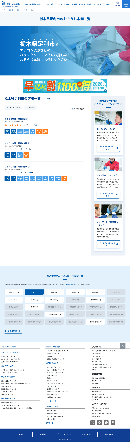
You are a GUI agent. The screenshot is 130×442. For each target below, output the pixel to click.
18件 (36, 125)
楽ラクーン (95, 400)
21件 (31, 149)
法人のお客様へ (96, 411)
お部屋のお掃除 (52, 363)
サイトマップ (86, 434)
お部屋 (89, 4)
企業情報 (43, 434)
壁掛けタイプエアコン (8, 356)
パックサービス (56, 4)
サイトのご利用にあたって (100, 364)
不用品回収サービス (98, 394)
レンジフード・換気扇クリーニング (57, 351)
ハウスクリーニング (8, 346)
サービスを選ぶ (14, 108)
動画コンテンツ (96, 381)
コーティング (98, 4)
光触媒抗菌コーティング (54, 413)
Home (21, 434)
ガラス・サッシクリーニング (55, 383)
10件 (21, 149)
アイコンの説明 (79, 109)
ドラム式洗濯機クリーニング (10, 405)
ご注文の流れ (96, 356)
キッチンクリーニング (53, 353)
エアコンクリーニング (9, 352)
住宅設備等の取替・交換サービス (102, 397)
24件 (30, 172)
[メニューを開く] (126, 4)
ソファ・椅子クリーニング (55, 373)
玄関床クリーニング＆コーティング (57, 392)
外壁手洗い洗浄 (51, 411)
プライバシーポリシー (65, 434)
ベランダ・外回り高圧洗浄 (55, 416)
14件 (25, 125)
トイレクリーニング (7, 392)
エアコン (46, 4)
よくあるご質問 (96, 362)
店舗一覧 (49, 423)
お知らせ (94, 370)
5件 (21, 172)
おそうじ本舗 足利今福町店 (17, 143)
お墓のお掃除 (51, 419)
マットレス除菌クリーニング (55, 370)
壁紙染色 (49, 378)
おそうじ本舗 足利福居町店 (17, 166)
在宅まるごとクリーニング (9, 373)
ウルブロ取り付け (6, 386)
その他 (107, 4)
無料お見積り (70, 284)
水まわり (67, 4)
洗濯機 (74, 4)
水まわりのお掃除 (8, 376)
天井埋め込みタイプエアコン (10, 362)
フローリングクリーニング (55, 367)
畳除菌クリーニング (53, 389)
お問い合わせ (108, 434)
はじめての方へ (96, 353)
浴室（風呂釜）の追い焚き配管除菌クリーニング (16, 384)
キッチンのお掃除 (53, 346)
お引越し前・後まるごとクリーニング (12, 370)
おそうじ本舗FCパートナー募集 (101, 413)
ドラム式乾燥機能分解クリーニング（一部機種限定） (17, 408)
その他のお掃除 (52, 406)
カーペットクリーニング (54, 375)
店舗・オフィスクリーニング (100, 408)
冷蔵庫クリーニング (53, 356)
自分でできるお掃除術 (98, 378)
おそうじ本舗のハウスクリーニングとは (104, 351)
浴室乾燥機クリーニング (8, 389)
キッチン (82, 4)
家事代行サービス (97, 392)
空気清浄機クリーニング (54, 397)
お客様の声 (95, 383)
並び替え (32, 108)
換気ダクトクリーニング (54, 394)
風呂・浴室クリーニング (8, 381)
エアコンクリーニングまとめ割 (10, 359)
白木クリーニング (52, 386)
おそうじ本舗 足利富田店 (16, 118)
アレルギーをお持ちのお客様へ (101, 367)
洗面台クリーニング (7, 394)
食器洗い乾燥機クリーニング (55, 359)
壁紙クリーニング (52, 381)
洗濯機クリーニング (8, 398)
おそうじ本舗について (33, 4)
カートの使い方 (96, 359)
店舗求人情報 (96, 416)
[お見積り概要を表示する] (117, 4)
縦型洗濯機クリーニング (8, 403)
